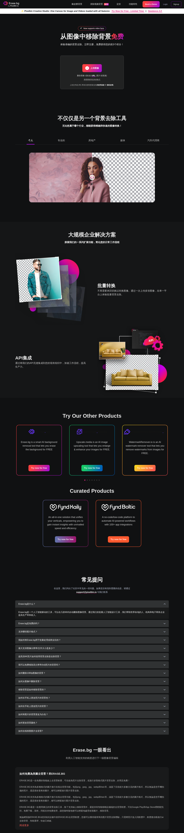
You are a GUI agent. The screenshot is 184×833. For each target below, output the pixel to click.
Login (165, 4)
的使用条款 (100, 85)
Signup (176, 4)
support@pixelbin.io (86, 592)
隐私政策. (110, 85)
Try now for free (39, 468)
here (102, 28)
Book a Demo (151, 4)
